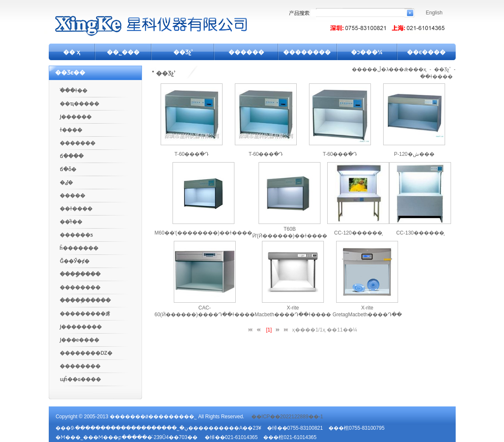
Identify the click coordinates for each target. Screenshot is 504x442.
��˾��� (123, 52)
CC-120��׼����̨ (358, 233)
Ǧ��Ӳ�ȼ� (74, 261)
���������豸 (85, 314)
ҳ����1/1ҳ (309, 330)
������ (246, 52)
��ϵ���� (426, 52)
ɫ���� (71, 130)
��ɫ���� (76, 209)
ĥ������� (79, 248)
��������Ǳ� (86, 353)
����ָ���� (80, 274)
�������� (307, 52)
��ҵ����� (79, 104)
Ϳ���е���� (80, 340)
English (434, 13)
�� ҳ (71, 52)
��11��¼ (342, 330)
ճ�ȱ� (68, 169)
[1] (269, 330)
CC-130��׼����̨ (420, 233)
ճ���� (72, 156)
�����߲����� (85, 301)
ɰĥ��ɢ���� (80, 379)
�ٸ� (66, 182)
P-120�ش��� (414, 154)
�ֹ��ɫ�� (73, 91)
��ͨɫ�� (71, 222)
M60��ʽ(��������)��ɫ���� (203, 233)
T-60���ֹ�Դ (191, 154)
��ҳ (419, 69)
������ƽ (76, 235)
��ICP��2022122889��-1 (287, 417)
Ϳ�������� (81, 327)
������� (77, 143)
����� (72, 196)
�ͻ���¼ (367, 52)
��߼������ (80, 366)
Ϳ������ (76, 117)
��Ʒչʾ (183, 52)
